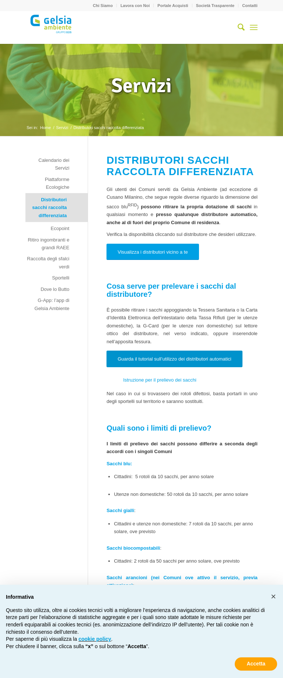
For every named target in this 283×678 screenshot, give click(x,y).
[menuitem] (103, 5)
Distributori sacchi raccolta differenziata (49, 207)
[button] (273, 596)
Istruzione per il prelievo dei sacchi (159, 380)
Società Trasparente (215, 5)
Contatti (250, 5)
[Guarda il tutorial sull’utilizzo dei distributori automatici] (174, 359)
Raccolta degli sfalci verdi (48, 262)
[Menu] (254, 27)
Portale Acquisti (172, 5)
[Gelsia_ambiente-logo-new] (51, 27)
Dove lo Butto (55, 289)
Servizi (141, 85)
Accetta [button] (256, 664)
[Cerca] (237, 27)
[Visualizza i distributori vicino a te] (152, 252)
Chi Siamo (103, 5)
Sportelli (60, 278)
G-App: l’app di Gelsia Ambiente (52, 304)
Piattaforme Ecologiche (57, 183)
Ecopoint (60, 228)
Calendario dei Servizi (53, 164)
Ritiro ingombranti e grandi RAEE (48, 243)
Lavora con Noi (135, 5)
